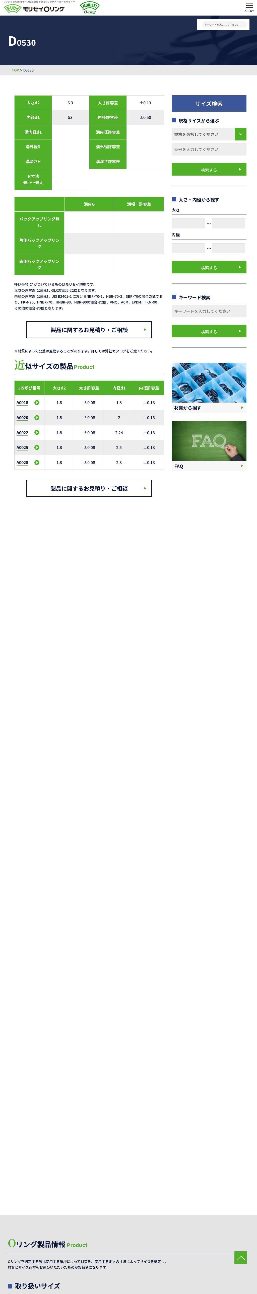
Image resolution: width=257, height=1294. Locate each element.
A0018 (22, 402)
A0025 (22, 447)
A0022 (22, 432)
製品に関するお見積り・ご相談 (89, 330)
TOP (15, 70)
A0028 (22, 462)
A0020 (22, 417)
